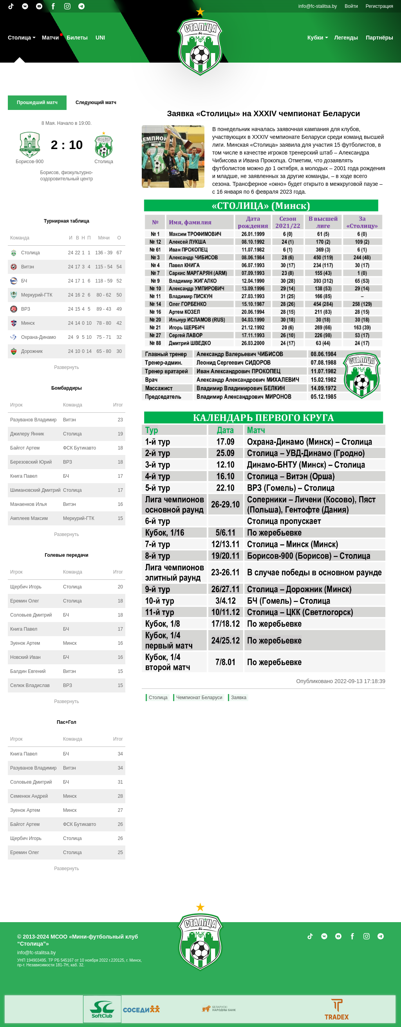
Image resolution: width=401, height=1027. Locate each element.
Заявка (238, 697)
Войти (351, 6)
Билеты (77, 37)
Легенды (346, 37)
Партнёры (379, 37)
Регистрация (379, 6)
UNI (100, 37)
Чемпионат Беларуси (199, 697)
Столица (19, 37)
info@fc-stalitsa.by (317, 6)
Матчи (50, 37)
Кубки (315, 37)
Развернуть (66, 367)
